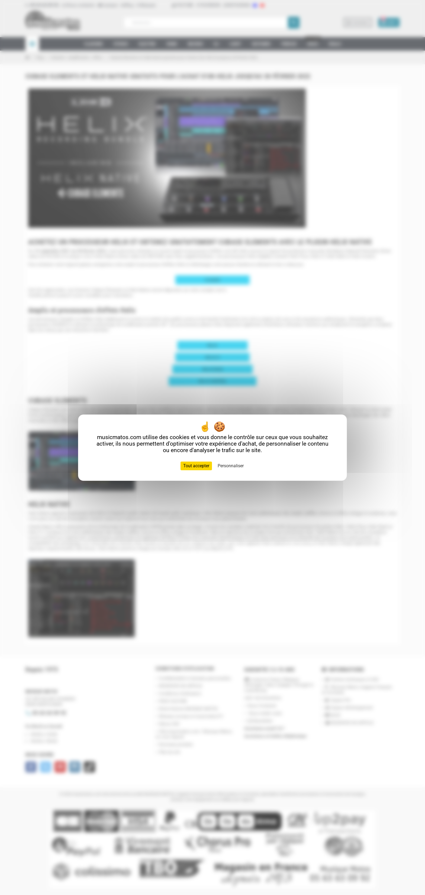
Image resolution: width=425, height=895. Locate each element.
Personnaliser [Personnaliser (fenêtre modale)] (231, 465)
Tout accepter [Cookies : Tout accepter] (196, 465)
